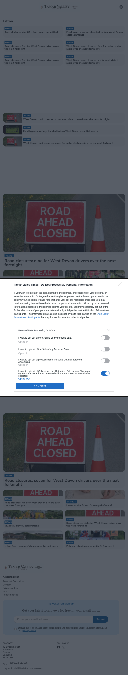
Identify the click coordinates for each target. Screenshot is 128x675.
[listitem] (64, 330)
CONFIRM (40, 386)
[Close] (121, 285)
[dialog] (64, 337)
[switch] (105, 337)
